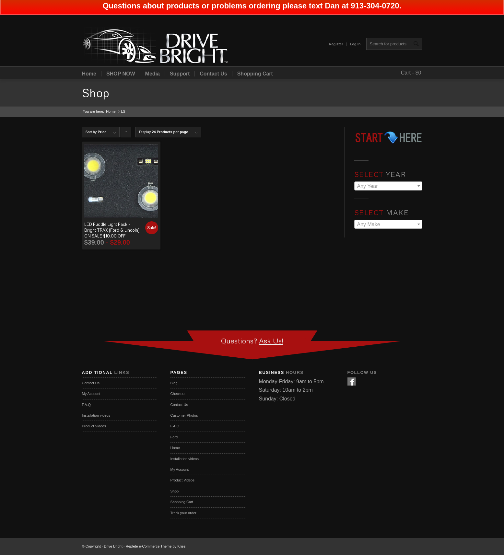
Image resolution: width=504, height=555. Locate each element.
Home (89, 73)
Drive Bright (113, 546)
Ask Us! (271, 340)
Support (180, 73)
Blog (174, 383)
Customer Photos (184, 415)
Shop (95, 93)
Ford (174, 437)
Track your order (183, 513)
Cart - (407, 72)
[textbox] (388, 186)
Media (152, 73)
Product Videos (94, 426)
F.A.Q (86, 405)
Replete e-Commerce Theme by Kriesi (156, 546)
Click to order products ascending (126, 133)
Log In (355, 44)
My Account (91, 394)
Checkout (177, 394)
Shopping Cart (255, 73)
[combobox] (388, 186)
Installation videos (96, 415)
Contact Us (213, 73)
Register (336, 44)
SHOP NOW (120, 73)
